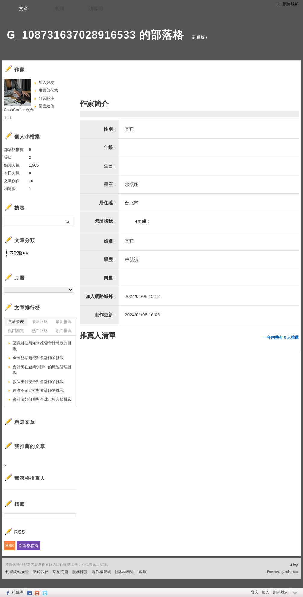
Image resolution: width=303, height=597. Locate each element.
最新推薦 (63, 321)
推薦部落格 (48, 90)
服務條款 (80, 572)
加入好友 (46, 82)
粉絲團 (18, 592)
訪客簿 (96, 8)
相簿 (60, 8)
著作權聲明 (101, 572)
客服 (143, 572)
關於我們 (41, 572)
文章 (23, 8)
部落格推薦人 (29, 478)
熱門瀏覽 (16, 330)
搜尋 (68, 221)
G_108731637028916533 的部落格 (95, 35)
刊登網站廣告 (17, 572)
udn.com (291, 572)
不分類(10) (18, 253)
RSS (10, 545)
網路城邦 (281, 592)
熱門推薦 (63, 330)
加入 (266, 592)
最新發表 (16, 321)
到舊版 (198, 37)
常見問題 (60, 572)
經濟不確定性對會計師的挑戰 (38, 390)
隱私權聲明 (125, 572)
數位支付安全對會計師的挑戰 (38, 381)
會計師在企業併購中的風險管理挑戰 (42, 370)
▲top (293, 564)
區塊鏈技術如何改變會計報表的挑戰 (42, 346)
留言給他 (46, 106)
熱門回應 (40, 330)
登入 (255, 592)
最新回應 (40, 321)
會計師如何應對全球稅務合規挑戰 (42, 399)
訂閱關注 (46, 98)
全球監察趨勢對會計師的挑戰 (38, 358)
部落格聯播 (28, 545)
